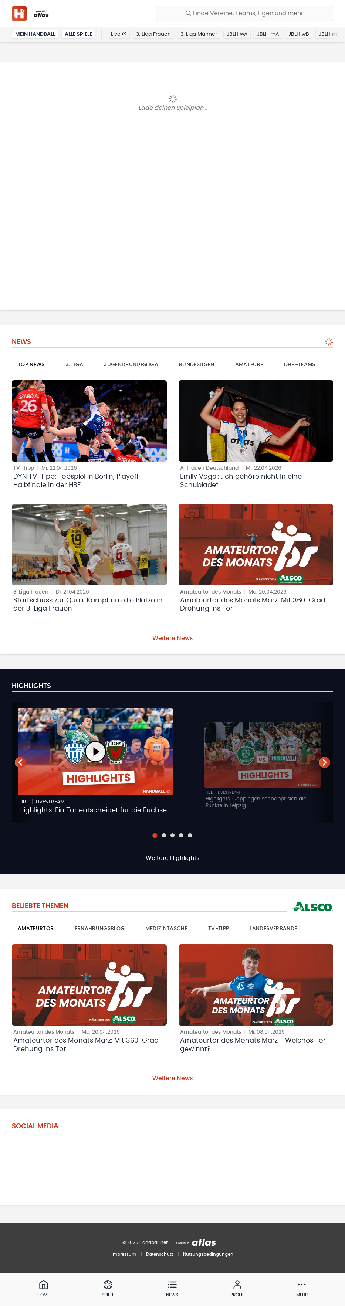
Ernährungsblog (100, 929)
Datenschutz (159, 1254)
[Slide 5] (190, 835)
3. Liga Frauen (153, 34)
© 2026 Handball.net (145, 1242)
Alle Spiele (78, 34)
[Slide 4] (181, 835)
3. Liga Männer (198, 34)
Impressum (124, 1254)
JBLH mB (330, 34)
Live (118, 34)
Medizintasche (166, 929)
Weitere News (172, 638)
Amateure (249, 364)
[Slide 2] (164, 835)
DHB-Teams (299, 364)
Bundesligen (196, 364)
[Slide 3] (172, 835)
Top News (31, 364)
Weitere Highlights (173, 858)
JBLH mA (268, 34)
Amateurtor (36, 929)
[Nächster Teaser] (324, 762)
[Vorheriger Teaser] (20, 762)
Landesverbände (273, 929)
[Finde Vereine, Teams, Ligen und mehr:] (244, 13)
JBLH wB (298, 34)
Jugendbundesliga (131, 364)
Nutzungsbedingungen (208, 1254)
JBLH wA (237, 34)
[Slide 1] (154, 835)
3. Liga (74, 364)
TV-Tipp (218, 929)
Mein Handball (35, 34)
